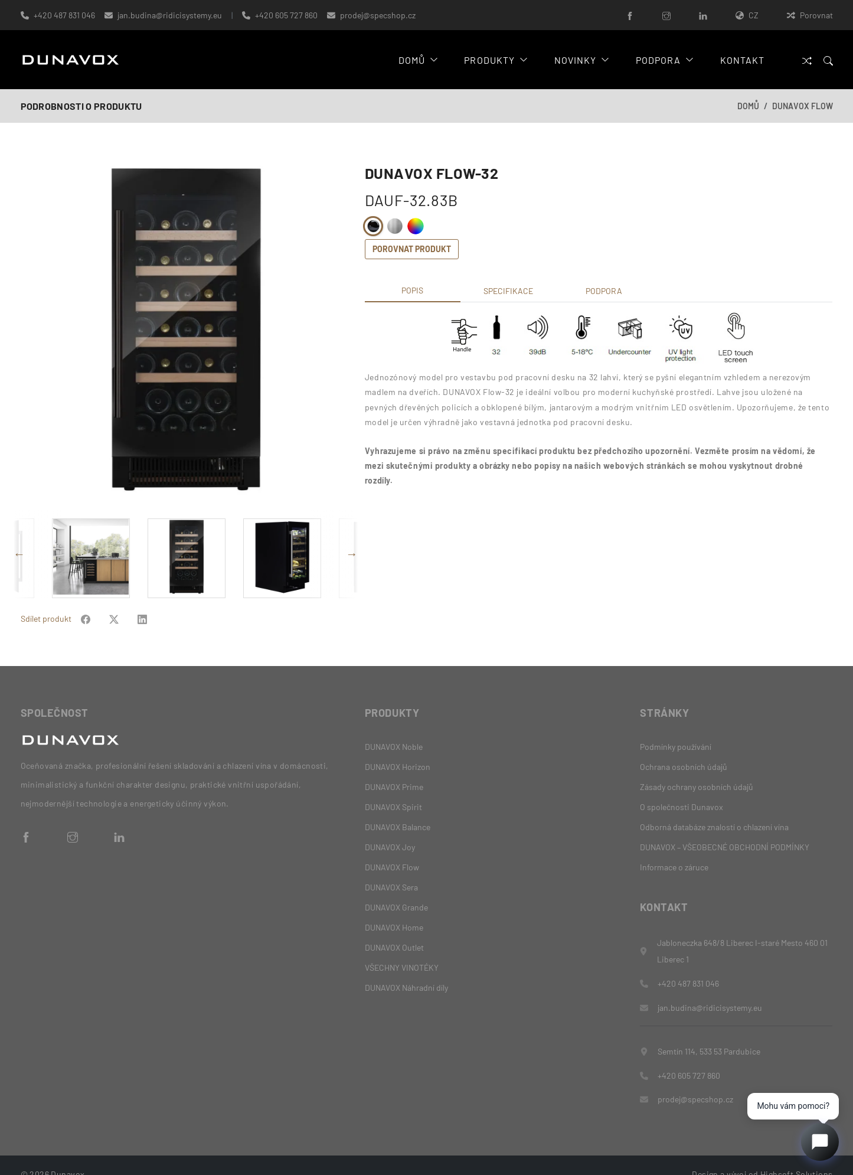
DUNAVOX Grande (396, 888)
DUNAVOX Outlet (394, 928)
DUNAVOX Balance (397, 808)
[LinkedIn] (703, 15)
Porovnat (810, 15)
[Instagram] (666, 15)
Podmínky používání (675, 728)
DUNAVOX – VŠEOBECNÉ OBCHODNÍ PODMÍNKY (724, 828)
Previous (19, 544)
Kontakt (741, 60)
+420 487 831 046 (64, 15)
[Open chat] (820, 1142)
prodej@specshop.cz (378, 15)
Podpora (663, 60)
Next (352, 544)
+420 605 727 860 (286, 15)
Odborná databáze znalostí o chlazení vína (714, 808)
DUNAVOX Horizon (397, 748)
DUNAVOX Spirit (393, 788)
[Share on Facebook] (85, 599)
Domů (415, 60)
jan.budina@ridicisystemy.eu (169, 15)
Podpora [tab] (604, 291)
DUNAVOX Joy (390, 828)
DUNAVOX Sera (391, 868)
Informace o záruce (674, 848)
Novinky (579, 60)
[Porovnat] (807, 60)
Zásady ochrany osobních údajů (696, 768)
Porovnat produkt (411, 249)
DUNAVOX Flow (802, 106)
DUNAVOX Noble (394, 728)
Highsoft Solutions (796, 1156)
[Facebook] (630, 15)
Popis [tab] (412, 290)
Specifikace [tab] (508, 291)
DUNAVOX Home (394, 908)
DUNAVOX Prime (394, 768)
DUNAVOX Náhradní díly (406, 969)
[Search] (828, 60)
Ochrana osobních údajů (683, 748)
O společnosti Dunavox (681, 788)
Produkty (493, 60)
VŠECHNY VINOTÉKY (402, 949)
